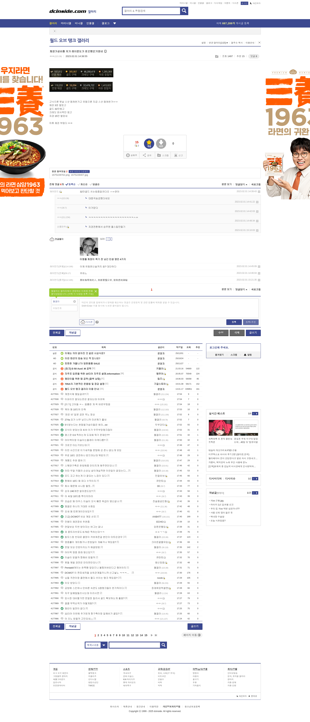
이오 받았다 (69, 583)
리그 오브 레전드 (60, 673)
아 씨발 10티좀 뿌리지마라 (77, 496)
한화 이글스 (128, 676)
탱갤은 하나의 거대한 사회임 (78, 506)
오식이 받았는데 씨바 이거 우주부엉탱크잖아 (86, 430)
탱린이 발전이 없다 (73, 608)
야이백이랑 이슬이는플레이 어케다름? (83, 440)
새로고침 (256, 184)
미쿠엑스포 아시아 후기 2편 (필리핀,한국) (229, 454)
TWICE (91, 685)
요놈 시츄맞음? (218, 520)
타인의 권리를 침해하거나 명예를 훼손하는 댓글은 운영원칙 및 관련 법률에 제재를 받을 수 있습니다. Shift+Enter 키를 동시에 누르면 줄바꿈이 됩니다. (131, 304)
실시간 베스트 (217, 413)
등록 (234, 322)
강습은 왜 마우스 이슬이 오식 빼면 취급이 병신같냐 (90, 501)
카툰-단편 (232, 685)
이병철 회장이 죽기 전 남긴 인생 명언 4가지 (103, 259)
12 (132, 635)
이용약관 (154, 706)
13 (137, 635)
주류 (195, 682)
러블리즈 (92, 676)
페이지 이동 (192, 635)
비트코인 (162, 676)
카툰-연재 (232, 682)
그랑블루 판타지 (60, 676)
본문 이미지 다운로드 (79, 171)
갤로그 (209, 3)
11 (127, 635)
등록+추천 (251, 322)
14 (141, 635)
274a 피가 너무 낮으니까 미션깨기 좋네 (83, 419)
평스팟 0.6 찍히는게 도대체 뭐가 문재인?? (85, 435)
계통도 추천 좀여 (72, 460)
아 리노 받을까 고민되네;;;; (77, 618)
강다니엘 (92, 679)
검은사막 (57, 682)
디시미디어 (215, 478)
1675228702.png (61, 175)
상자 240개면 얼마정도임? (77, 491)
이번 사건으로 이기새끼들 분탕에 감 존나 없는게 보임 (91, 450)
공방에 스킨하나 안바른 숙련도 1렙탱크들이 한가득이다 (92, 588)
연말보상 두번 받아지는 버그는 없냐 (82, 527)
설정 (203, 43)
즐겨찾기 (219, 355)
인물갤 (201, 3)
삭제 (259, 191)
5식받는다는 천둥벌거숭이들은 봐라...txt (84, 424)
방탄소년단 (93, 682)
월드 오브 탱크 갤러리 (69, 40)
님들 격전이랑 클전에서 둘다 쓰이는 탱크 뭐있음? (89, 578)
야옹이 (196, 676)
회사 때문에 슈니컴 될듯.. (76, 486)
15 (146, 635)
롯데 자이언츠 (129, 682)
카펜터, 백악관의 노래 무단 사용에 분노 (228, 462)
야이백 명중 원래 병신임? (76, 552)
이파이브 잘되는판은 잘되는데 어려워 (83, 399)
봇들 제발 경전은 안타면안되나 (79, 562)
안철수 (161, 679)
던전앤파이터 (59, 685)
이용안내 (250, 43)
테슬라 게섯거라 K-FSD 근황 (223, 450)
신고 (178, 155)
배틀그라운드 (59, 679)
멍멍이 (196, 673)
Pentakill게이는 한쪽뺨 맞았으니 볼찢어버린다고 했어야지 (93, 567)
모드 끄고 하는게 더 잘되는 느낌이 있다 (84, 475)
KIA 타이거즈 (129, 679)
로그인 (244, 3)
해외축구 (127, 685)
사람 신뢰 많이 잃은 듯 (222, 512)
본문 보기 (227, 184)
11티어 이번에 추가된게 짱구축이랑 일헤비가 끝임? (90, 613)
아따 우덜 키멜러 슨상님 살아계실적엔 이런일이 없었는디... (94, 470)
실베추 (131, 155)
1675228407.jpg (79, 175)
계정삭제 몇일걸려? (73, 394)
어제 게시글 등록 (233, 23)
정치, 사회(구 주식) (166, 673)
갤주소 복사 (237, 43)
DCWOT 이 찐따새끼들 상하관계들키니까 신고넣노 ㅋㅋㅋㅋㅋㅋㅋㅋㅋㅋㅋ (96, 572)
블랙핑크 (92, 673)
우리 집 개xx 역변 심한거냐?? (225, 508)
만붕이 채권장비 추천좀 (75, 521)
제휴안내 (127, 706)
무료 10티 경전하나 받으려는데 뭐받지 (83, 455)
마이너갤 (184, 3)
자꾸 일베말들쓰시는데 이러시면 (80, 593)
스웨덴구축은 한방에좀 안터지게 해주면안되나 (87, 465)
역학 (160, 685)
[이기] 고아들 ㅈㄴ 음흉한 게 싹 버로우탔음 (85, 404)
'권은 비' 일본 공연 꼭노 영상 (78, 414)
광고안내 (140, 706)
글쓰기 (253, 332)
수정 (220, 332)
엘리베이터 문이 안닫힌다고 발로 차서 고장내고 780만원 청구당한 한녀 (233, 458)
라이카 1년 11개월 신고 (222, 504)
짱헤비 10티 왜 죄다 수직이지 (78, 481)
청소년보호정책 (192, 706)
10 (123, 635)
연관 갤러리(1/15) (218, 43)
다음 (152, 635)
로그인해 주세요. (219, 347)
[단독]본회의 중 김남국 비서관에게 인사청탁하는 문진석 (233, 466)
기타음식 (197, 685)
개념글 (73, 332)
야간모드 (255, 3)
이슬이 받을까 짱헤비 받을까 (78, 557)
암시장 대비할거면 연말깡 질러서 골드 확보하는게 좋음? (92, 598)
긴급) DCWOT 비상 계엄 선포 (78, 516)
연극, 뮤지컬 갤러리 (236, 676)
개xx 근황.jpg (217, 500)
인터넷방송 (233, 673)
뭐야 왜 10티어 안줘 (73, 409)
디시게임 (218, 3)
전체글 (57, 332)
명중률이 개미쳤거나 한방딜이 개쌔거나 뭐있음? (88, 542)
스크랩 (216, 56)
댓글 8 (253, 56)
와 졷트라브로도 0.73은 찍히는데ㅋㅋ (82, 532)
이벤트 (227, 3)
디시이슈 (230, 478)
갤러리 (53, 23)
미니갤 (193, 3)
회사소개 (114, 706)
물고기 (196, 679)
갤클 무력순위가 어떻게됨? (77, 603)
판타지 (231, 679)
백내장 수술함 (217, 516)
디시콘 (236, 3)
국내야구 (127, 673)
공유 (147, 155)
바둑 (160, 682)
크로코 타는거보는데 (74, 445)
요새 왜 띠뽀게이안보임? (76, 511)
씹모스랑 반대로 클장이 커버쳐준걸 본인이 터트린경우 (91, 537)
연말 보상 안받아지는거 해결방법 (80, 547)
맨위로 (253, 696)
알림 (248, 355)
